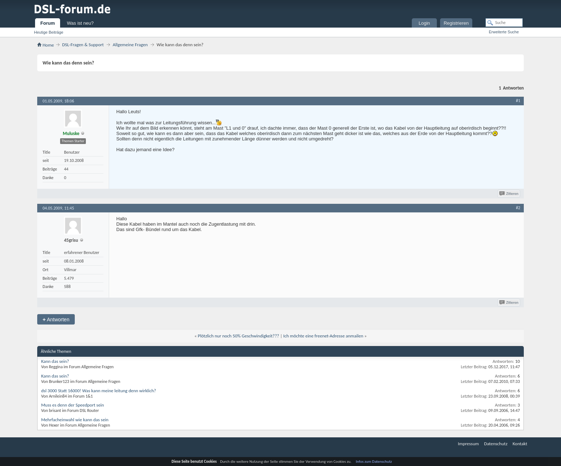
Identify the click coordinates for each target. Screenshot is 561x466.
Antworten (56, 319)
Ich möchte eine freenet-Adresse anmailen (323, 335)
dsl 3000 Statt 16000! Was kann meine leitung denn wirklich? (98, 390)
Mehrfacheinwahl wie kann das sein (74, 419)
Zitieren (509, 193)
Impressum (468, 443)
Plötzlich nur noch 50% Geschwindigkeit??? (238, 335)
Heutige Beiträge (48, 32)
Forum (47, 23)
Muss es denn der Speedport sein (72, 405)
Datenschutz (495, 443)
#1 (518, 100)
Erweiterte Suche (504, 32)
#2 (518, 207)
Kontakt (520, 443)
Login (424, 23)
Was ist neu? (80, 23)
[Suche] (504, 22)
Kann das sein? (55, 361)
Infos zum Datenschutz (374, 461)
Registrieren (456, 23)
